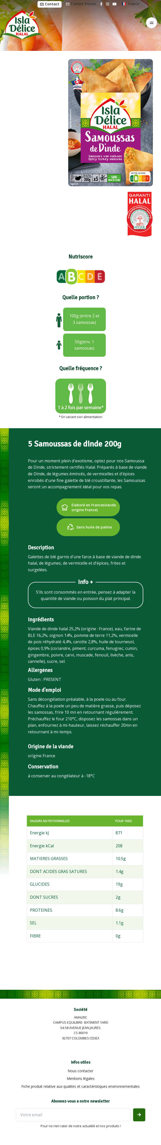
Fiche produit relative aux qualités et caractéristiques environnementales (80, 1086)
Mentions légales (81, 1078)
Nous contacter (80, 1070)
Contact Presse (81, 3)
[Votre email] (73, 1115)
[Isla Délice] (21, 23)
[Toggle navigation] (151, 22)
